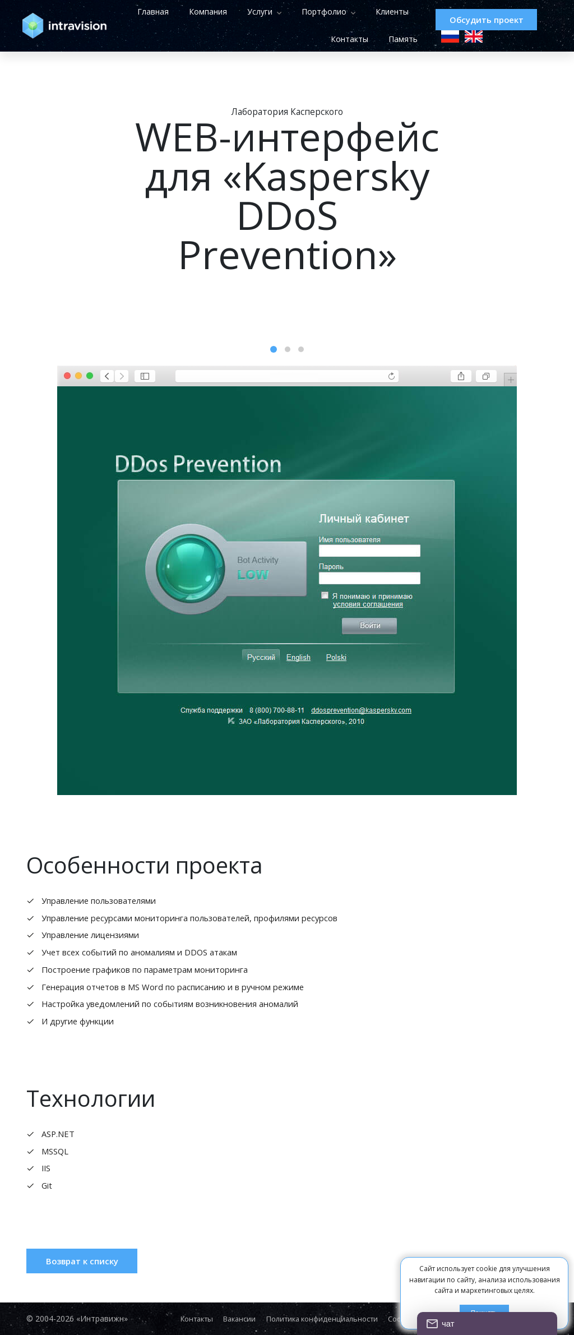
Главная (192, 11)
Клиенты (280, 39)
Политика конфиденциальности (326, 1319)
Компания (247, 11)
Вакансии (236, 1319)
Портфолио (363, 11)
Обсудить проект (485, 19)
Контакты (335, 39)
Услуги (299, 11)
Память (389, 39)
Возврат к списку (88, 1280)
